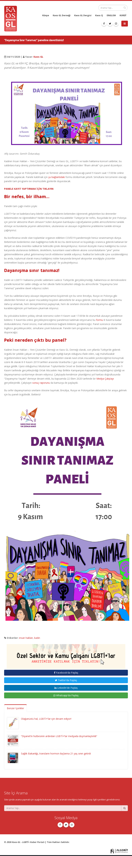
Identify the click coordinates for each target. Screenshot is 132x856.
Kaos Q (99, 15)
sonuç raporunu (41, 382)
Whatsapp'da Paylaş (66, 695)
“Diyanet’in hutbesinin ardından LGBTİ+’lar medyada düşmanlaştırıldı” (59, 736)
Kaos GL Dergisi (82, 15)
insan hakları (26, 637)
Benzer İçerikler (15, 708)
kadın (37, 637)
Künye (45, 15)
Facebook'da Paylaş (66, 672)
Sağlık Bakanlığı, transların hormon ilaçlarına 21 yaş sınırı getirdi (56, 753)
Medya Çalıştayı (105, 378)
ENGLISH (111, 15)
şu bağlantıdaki (56, 177)
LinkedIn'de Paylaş (66, 687)
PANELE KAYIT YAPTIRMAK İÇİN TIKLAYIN (28, 188)
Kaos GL (38, 56)
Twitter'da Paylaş (66, 680)
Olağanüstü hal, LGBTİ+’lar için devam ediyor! (46, 718)
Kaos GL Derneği (61, 15)
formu (99, 320)
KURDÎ (123, 15)
